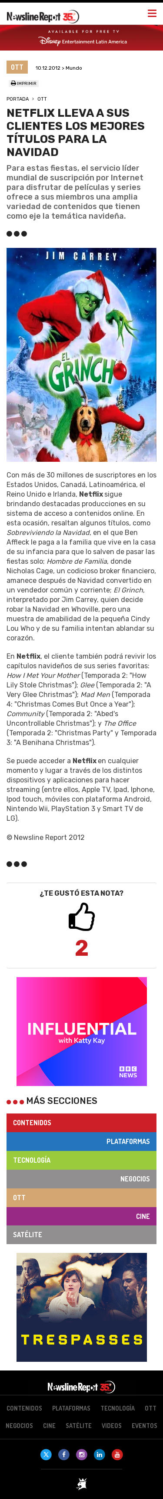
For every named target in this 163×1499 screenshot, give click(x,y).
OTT (42, 99)
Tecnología (31, 1160)
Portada (18, 99)
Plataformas (128, 1141)
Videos (112, 1425)
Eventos (144, 1425)
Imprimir (24, 83)
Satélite (27, 1234)
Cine (143, 1216)
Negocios (135, 1178)
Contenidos (32, 1122)
